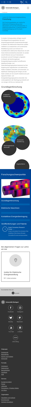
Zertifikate (4, 372)
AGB (2, 374)
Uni (2, 2)
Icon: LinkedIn (20, 327)
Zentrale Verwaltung (7, 402)
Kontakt (15, 293)
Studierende (4, 352)
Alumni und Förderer (7, 356)
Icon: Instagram (20, 307)
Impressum (4, 366)
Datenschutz (5, 368)
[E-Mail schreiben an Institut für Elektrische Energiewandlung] (10, 278)
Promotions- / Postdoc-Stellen (10, 388)
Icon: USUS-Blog (15, 337)
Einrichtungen (5, 400)
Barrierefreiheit (5, 370)
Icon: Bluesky (10, 317)
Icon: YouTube (11, 327)
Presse (3, 384)
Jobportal (4, 386)
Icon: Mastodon (19, 317)
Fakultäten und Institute (8, 398)
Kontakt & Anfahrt (6, 382)
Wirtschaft (4, 358)
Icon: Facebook (10, 307)
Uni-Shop (4, 390)
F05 (8, 2)
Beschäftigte (5, 354)
